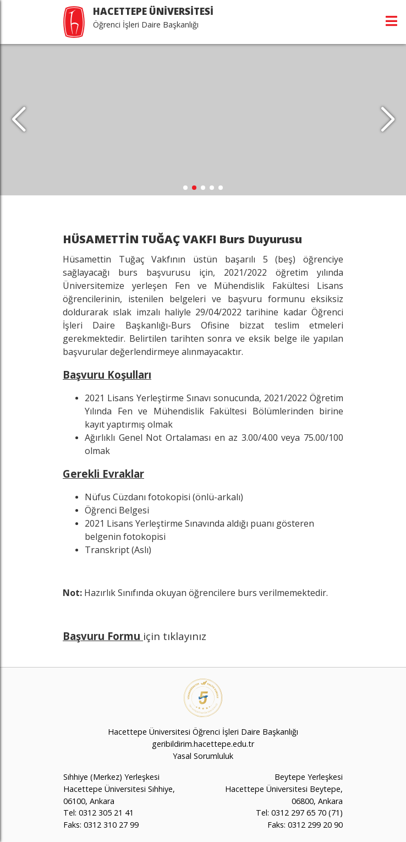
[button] (387, 120)
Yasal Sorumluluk (203, 756)
